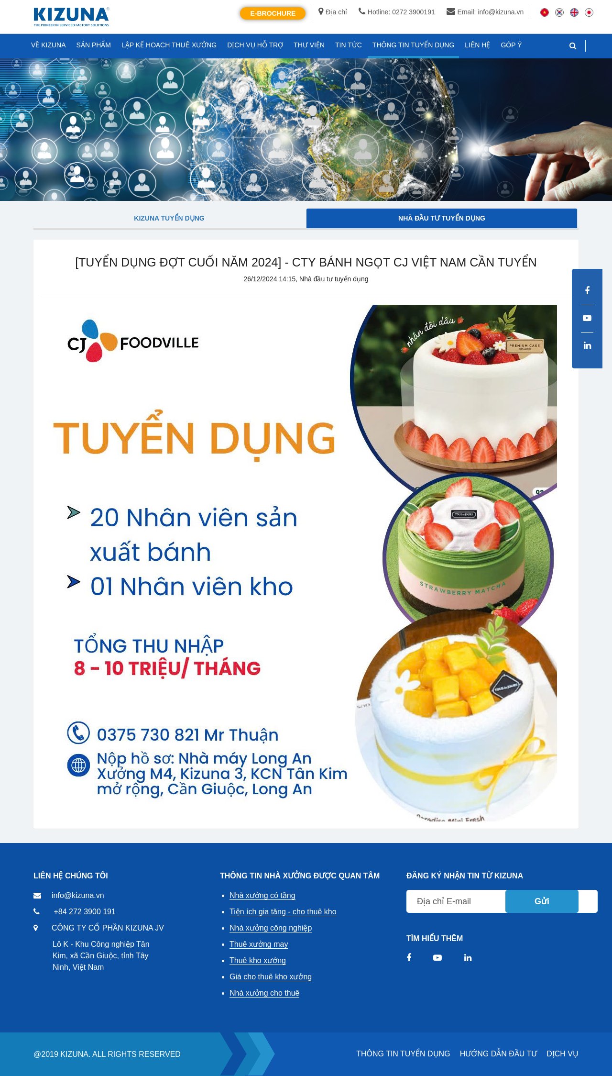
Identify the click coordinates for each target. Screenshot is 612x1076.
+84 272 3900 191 (84, 912)
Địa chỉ (332, 12)
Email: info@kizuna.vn (485, 12)
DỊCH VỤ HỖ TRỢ (255, 45)
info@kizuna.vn (78, 895)
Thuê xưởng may (259, 944)
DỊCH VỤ (562, 1054)
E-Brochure (272, 13)
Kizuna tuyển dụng (169, 218)
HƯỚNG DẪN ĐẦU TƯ (498, 1054)
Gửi (542, 901)
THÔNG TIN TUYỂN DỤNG (403, 1054)
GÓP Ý (511, 45)
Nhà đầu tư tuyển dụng (441, 218)
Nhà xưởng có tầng (262, 895)
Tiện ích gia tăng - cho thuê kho (283, 912)
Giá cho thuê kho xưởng (271, 977)
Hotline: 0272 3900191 (397, 12)
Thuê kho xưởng (258, 960)
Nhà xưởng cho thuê (264, 993)
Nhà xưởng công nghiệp (271, 928)
